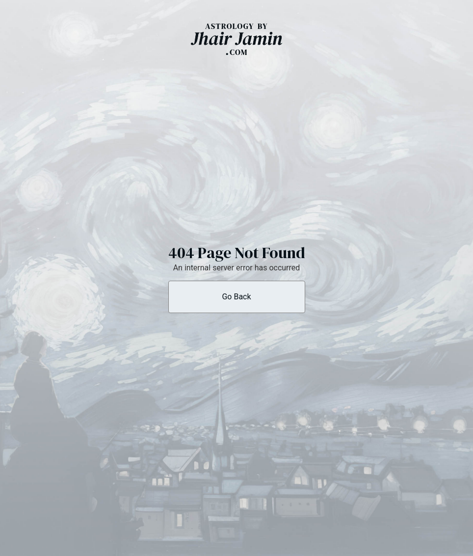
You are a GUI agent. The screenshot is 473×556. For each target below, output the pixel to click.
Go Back (236, 296)
